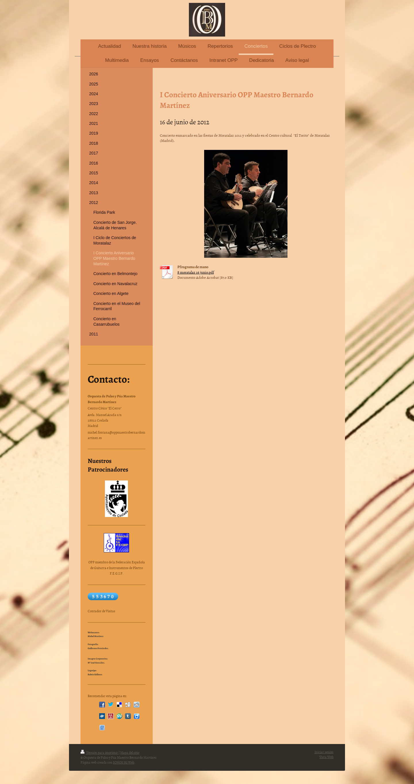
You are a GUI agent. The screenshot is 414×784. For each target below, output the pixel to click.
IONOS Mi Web (123, 762)
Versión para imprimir (99, 752)
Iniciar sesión (324, 752)
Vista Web (326, 757)
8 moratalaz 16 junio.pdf (195, 272)
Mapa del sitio (129, 752)
